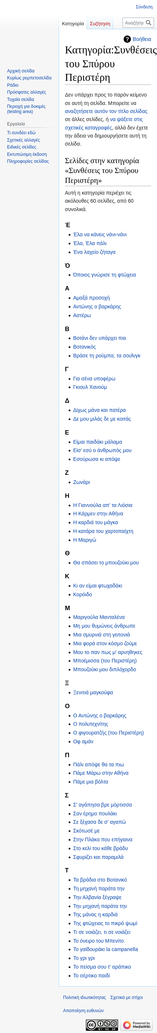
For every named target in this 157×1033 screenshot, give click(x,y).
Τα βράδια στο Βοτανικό (100, 880)
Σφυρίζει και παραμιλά (98, 857)
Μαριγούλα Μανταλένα (99, 617)
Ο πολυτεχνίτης (90, 724)
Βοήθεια (142, 39)
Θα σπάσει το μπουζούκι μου (106, 563)
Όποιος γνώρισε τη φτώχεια (104, 275)
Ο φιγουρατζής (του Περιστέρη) (108, 733)
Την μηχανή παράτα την (100, 906)
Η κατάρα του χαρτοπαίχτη (103, 531)
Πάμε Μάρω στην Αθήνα (100, 773)
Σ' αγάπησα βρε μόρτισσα (102, 805)
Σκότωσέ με (86, 831)
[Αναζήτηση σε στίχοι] (138, 23)
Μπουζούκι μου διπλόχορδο (104, 669)
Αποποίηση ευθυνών (83, 1010)
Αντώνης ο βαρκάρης (97, 306)
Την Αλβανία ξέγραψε (97, 897)
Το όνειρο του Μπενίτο (98, 941)
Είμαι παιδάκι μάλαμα (97, 442)
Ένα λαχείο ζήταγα (94, 252)
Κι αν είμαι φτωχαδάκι (97, 586)
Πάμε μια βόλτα (90, 782)
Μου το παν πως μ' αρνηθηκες (107, 652)
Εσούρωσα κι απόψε (96, 459)
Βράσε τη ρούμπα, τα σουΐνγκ (106, 355)
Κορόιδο (82, 594)
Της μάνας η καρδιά (95, 914)
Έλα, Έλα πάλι (89, 243)
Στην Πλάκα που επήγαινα (102, 839)
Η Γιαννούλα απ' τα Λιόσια (102, 505)
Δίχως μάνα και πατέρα (99, 410)
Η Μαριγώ (84, 540)
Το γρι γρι (84, 958)
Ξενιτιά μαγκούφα (93, 692)
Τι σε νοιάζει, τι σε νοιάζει (101, 932)
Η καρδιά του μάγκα (95, 522)
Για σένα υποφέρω (94, 379)
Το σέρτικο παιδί (91, 975)
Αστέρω (82, 315)
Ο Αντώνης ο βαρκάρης (99, 715)
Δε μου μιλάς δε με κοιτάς (102, 419)
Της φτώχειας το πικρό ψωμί (105, 923)
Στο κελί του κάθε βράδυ (100, 848)
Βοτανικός (84, 347)
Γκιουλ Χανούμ (90, 387)
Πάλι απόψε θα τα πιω (98, 764)
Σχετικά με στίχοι (126, 997)
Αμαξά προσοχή (91, 298)
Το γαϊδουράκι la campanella (105, 949)
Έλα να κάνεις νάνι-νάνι (100, 234)
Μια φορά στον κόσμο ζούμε (105, 643)
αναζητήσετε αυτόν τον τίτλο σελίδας (106, 111)
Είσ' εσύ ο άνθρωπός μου (102, 450)
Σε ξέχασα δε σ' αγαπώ (99, 822)
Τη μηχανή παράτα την (98, 888)
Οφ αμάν (83, 741)
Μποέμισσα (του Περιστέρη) (104, 661)
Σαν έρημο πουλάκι (95, 813)
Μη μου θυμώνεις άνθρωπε (104, 626)
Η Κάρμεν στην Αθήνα (98, 513)
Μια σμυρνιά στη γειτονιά (101, 635)
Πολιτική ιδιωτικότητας (84, 997)
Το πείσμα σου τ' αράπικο (102, 967)
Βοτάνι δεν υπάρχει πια (99, 338)
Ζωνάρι (81, 482)
